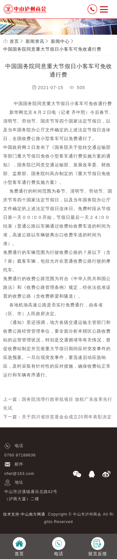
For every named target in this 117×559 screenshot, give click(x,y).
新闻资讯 (35, 41)
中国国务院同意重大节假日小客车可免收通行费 (52, 49)
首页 (14, 41)
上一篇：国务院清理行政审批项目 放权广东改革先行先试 (57, 403)
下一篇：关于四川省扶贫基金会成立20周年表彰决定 (57, 416)
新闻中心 (60, 41)
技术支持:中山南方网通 (24, 514)
